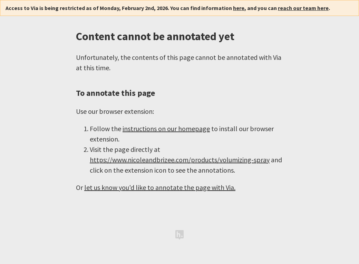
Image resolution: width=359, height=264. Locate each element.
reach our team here (303, 7)
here (238, 7)
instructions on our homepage (166, 128)
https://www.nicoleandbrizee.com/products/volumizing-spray (180, 159)
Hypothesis (179, 235)
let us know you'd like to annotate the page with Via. (159, 187)
